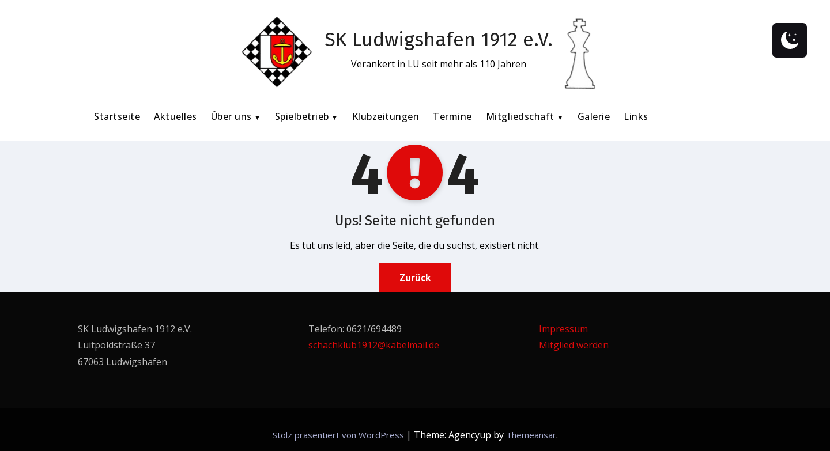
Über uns (233, 116)
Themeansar (531, 435)
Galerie (594, 116)
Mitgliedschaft (521, 116)
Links (636, 116)
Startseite (117, 116)
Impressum (563, 329)
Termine (452, 116)
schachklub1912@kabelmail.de (373, 345)
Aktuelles (175, 116)
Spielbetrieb (303, 116)
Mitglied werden (574, 345)
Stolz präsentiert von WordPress (339, 435)
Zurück (415, 277)
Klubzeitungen (386, 116)
